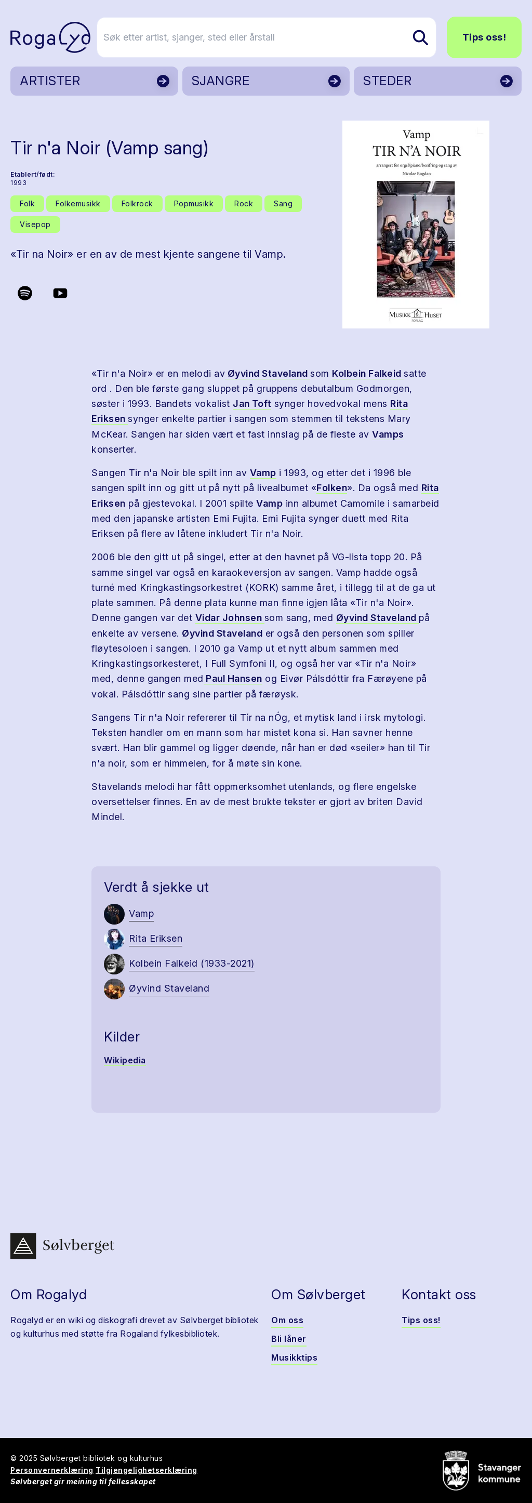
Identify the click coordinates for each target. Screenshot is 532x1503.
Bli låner (289, 1339)
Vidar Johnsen (229, 617)
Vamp (263, 472)
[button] (415, 224)
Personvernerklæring (52, 1470)
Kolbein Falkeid (368, 373)
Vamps (388, 434)
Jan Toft (252, 403)
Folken (331, 487)
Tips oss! (484, 37)
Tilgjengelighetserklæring (146, 1470)
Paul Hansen (233, 678)
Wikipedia (125, 1060)
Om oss (287, 1320)
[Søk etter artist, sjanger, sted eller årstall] (270, 37)
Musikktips (294, 1357)
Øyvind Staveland (267, 373)
